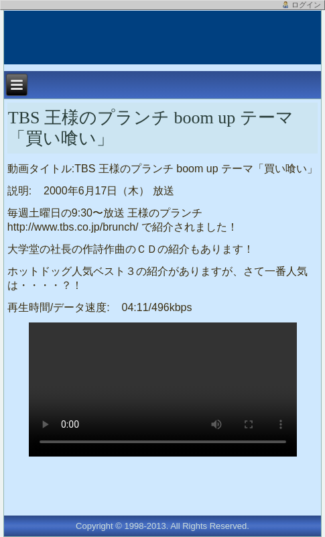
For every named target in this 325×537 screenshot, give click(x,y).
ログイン (306, 5)
